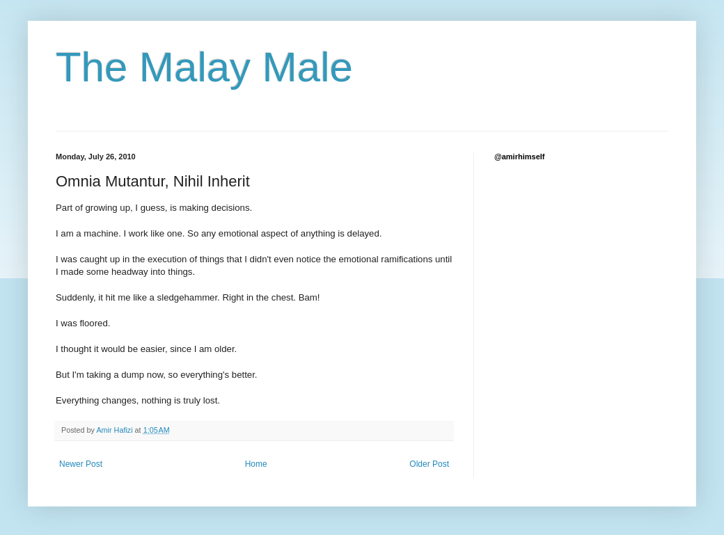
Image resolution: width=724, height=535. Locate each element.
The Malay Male (204, 67)
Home (256, 464)
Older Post (429, 464)
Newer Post (80, 464)
